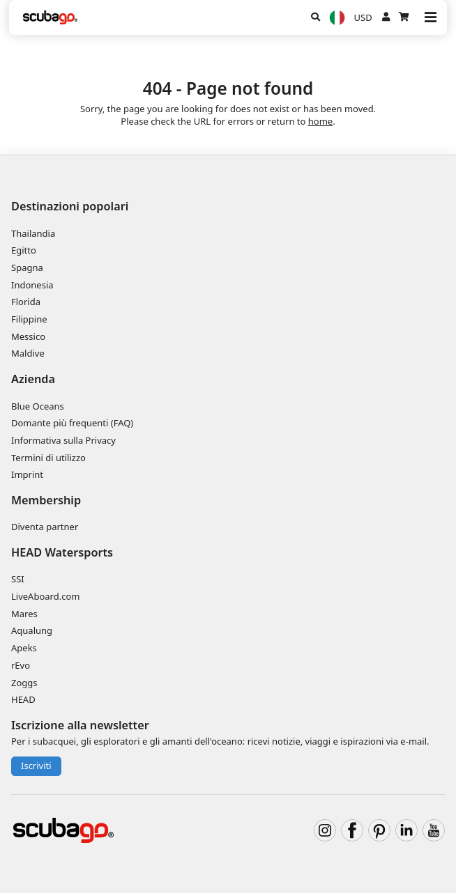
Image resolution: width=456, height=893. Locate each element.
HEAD (23, 699)
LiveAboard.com (45, 596)
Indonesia (32, 285)
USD (363, 17)
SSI (17, 579)
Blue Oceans (37, 406)
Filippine (29, 319)
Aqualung (31, 630)
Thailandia (33, 233)
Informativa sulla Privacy (63, 440)
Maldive (28, 353)
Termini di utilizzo (48, 457)
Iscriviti (36, 765)
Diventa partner (44, 526)
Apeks (24, 648)
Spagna (27, 267)
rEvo (20, 665)
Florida (25, 301)
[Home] (50, 17)
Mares (24, 613)
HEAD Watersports (62, 552)
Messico (28, 336)
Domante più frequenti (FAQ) (72, 423)
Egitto (23, 250)
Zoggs (24, 682)
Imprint (27, 474)
